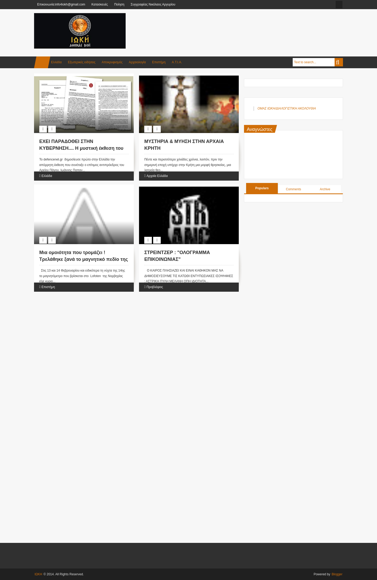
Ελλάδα (56, 62)
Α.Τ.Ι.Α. (177, 62)
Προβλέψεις (155, 287)
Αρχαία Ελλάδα (157, 176)
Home (42, 62)
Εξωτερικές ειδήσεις (81, 62)
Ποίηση (119, 4)
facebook (339, 4)
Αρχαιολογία (137, 62)
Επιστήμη (158, 62)
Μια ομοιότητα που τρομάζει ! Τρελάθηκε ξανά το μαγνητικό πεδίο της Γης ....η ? (83, 259)
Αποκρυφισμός (112, 62)
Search (339, 62)
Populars (262, 188)
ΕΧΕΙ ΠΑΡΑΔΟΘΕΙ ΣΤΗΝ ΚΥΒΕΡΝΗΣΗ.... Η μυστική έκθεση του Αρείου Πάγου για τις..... (81, 148)
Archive (325, 189)
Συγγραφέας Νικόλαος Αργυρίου (153, 4)
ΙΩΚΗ (38, 574)
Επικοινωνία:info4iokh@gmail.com (61, 4)
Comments (293, 189)
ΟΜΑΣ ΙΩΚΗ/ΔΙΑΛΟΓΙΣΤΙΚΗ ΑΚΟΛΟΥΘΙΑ (286, 108)
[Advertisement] (247, 26)
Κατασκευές (99, 4)
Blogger (337, 574)
